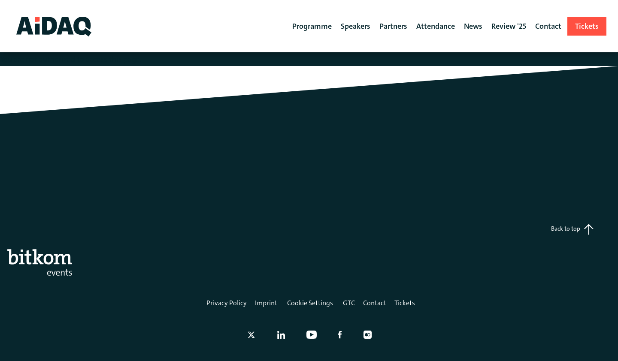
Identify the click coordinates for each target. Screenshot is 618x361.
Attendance (435, 26)
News (473, 26)
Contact (374, 302)
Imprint (266, 302)
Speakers (355, 26)
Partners (393, 26)
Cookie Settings (310, 302)
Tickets (404, 302)
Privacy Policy (226, 302)
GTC (349, 302)
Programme (312, 26)
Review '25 (508, 26)
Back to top (572, 229)
